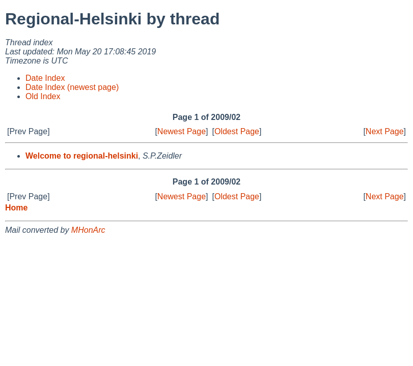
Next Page (385, 131)
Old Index (42, 96)
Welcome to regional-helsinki (81, 155)
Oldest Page (236, 131)
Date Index (45, 78)
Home (16, 207)
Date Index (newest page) (72, 87)
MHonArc (88, 230)
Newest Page (181, 131)
